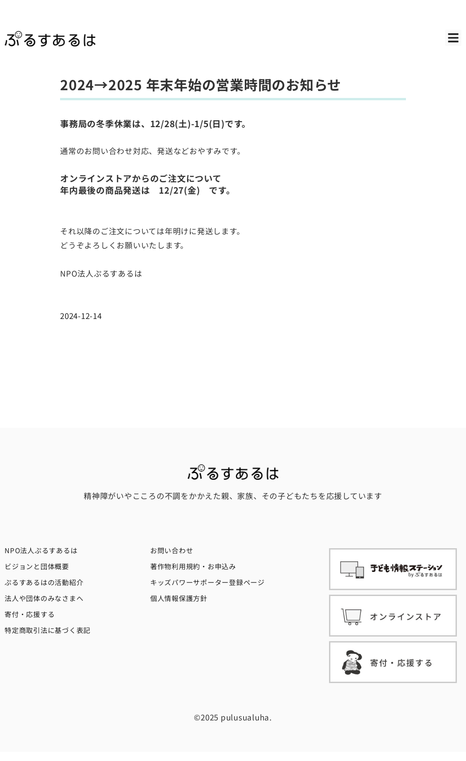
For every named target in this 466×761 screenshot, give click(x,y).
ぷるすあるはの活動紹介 (44, 582)
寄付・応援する (30, 614)
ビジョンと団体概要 (37, 566)
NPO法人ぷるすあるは (41, 550)
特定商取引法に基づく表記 (48, 630)
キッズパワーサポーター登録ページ (207, 582)
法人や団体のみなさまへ (44, 598)
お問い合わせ (171, 550)
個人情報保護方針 (179, 598)
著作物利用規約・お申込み (193, 566)
